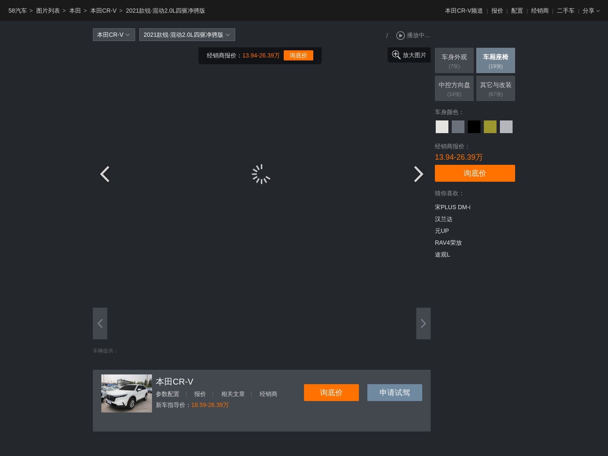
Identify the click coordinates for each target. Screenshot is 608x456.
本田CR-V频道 (464, 10)
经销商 (540, 10)
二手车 (566, 10)
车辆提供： (105, 351)
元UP (442, 230)
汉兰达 (444, 219)
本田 (75, 10)
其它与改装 (496, 90)
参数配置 (167, 393)
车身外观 (454, 62)
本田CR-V (103, 10)
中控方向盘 (454, 90)
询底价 (298, 55)
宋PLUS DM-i (452, 207)
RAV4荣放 (448, 242)
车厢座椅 (496, 62)
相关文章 (233, 393)
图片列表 (48, 10)
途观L (442, 254)
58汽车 (17, 10)
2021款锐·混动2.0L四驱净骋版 (165, 10)
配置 (517, 10)
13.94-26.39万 (261, 55)
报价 (497, 10)
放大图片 (414, 55)
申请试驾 (395, 392)
